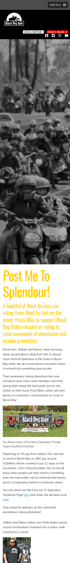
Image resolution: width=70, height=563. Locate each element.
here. (6, 499)
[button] (58, 5)
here (27, 495)
